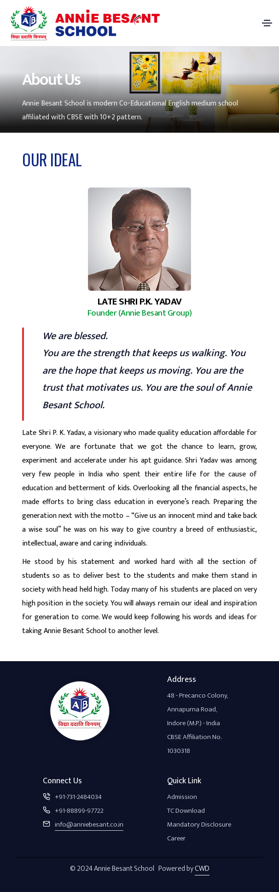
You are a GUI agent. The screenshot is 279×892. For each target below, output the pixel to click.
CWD (202, 869)
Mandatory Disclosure (199, 824)
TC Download (186, 810)
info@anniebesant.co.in (89, 824)
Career (176, 838)
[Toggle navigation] (267, 23)
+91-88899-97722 (79, 810)
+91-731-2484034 (78, 797)
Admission (182, 797)
